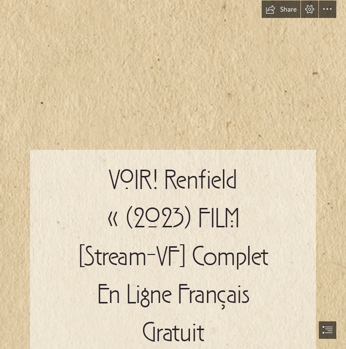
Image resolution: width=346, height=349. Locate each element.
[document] (173, 174)
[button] (281, 9)
